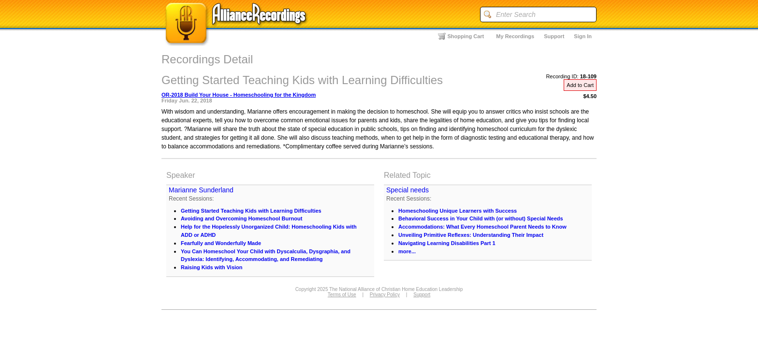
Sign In (583, 36)
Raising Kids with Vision (212, 267)
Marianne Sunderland (201, 190)
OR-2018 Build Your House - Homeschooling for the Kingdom (238, 95)
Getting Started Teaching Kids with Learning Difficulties (251, 211)
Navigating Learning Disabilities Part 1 (447, 243)
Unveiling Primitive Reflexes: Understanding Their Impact (470, 235)
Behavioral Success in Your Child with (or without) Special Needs (480, 218)
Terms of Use (342, 294)
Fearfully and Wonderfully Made (221, 243)
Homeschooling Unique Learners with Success (457, 211)
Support (554, 36)
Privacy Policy (385, 294)
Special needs (407, 190)
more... (407, 251)
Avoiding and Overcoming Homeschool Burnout (241, 218)
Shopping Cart (466, 36)
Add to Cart (580, 85)
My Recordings (515, 36)
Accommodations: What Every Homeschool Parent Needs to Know (482, 227)
